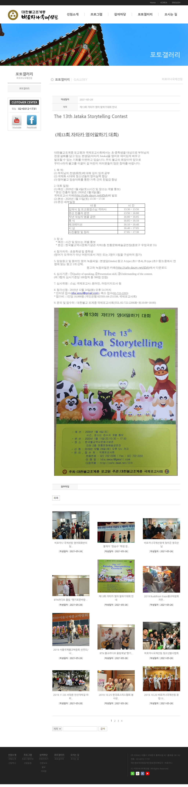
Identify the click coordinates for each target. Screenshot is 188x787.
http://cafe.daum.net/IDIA (91, 195)
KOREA (163, 3)
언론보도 (52, 766)
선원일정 (33, 766)
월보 (53, 770)
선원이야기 (52, 762)
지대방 (52, 774)
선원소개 (73, 14)
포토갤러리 (145, 14)
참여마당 (120, 14)
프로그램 (96, 14)
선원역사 (14, 766)
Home (153, 3)
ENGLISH (176, 3)
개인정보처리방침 (138, 763)
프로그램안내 (33, 762)
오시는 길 (170, 14)
